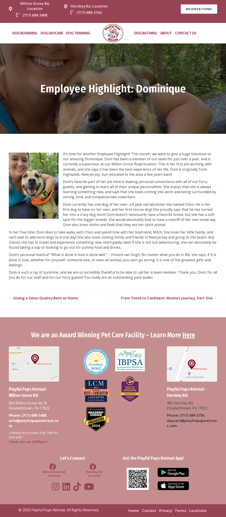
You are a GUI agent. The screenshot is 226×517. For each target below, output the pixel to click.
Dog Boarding (24, 33)
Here (188, 335)
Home (133, 510)
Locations (197, 510)
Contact (149, 510)
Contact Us (185, 33)
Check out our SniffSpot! (28, 442)
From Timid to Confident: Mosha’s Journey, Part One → (169, 298)
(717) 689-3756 (192, 415)
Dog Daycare (52, 33)
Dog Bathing (145, 33)
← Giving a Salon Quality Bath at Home (43, 298)
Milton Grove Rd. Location (35, 6)
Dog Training (78, 33)
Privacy (165, 510)
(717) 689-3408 (34, 415)
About (166, 33)
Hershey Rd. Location (89, 6)
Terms (180, 510)
